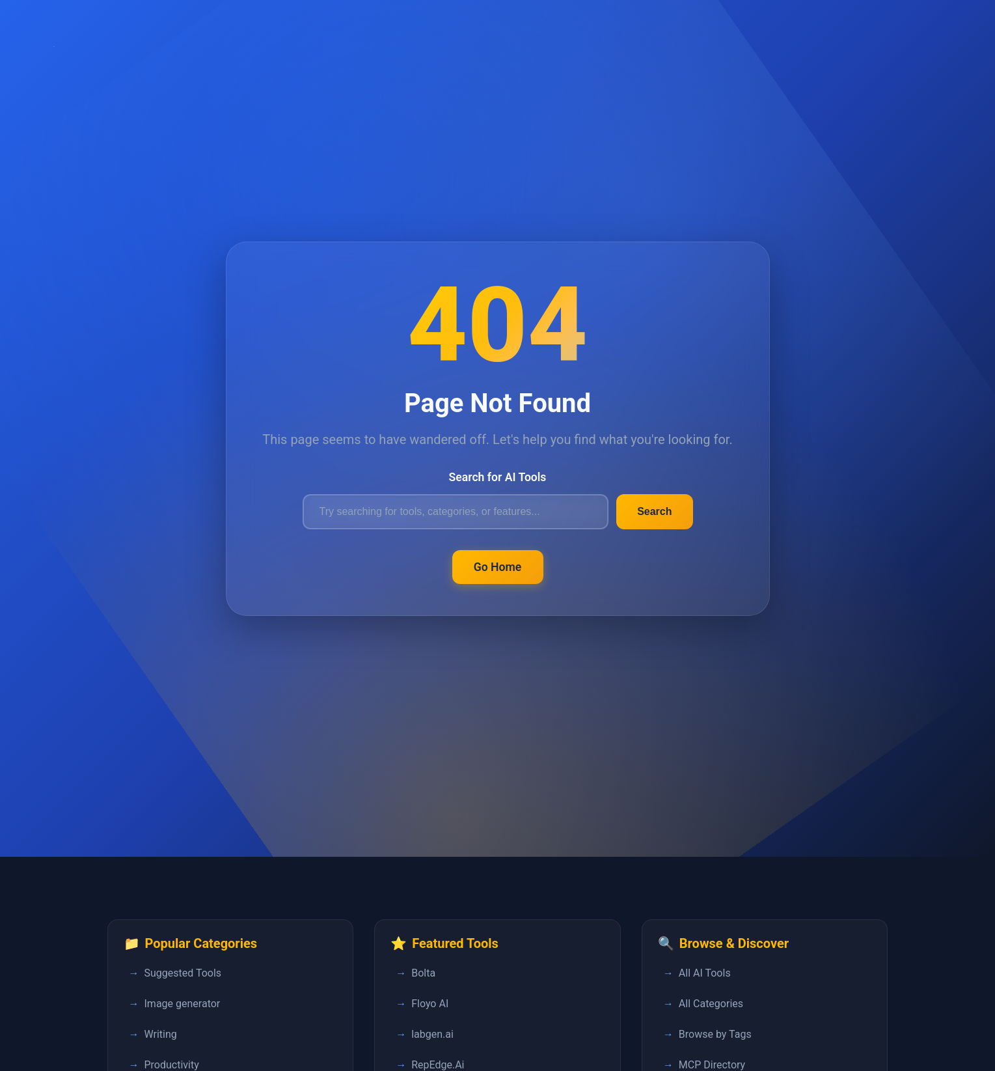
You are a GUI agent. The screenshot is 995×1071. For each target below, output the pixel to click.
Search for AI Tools (498, 477)
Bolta (423, 973)
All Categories (711, 1003)
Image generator (182, 1003)
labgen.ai (432, 1034)
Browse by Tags (715, 1034)
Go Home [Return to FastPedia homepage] (498, 567)
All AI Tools (705, 973)
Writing (160, 1034)
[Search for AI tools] (456, 511)
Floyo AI (429, 1003)
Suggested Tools (183, 973)
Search (654, 511)
